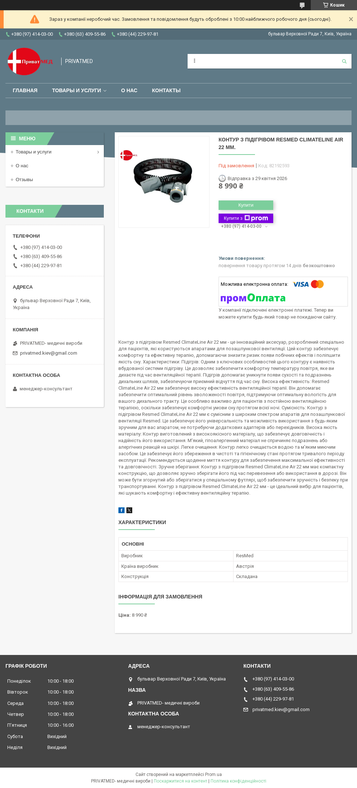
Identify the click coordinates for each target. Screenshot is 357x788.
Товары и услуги (76, 90)
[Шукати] (344, 61)
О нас (129, 90)
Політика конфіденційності (238, 781)
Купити (246, 205)
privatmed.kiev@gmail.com (48, 353)
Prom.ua (213, 774)
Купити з (246, 218)
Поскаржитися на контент (180, 781)
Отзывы (24, 179)
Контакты (166, 90)
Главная (25, 90)
